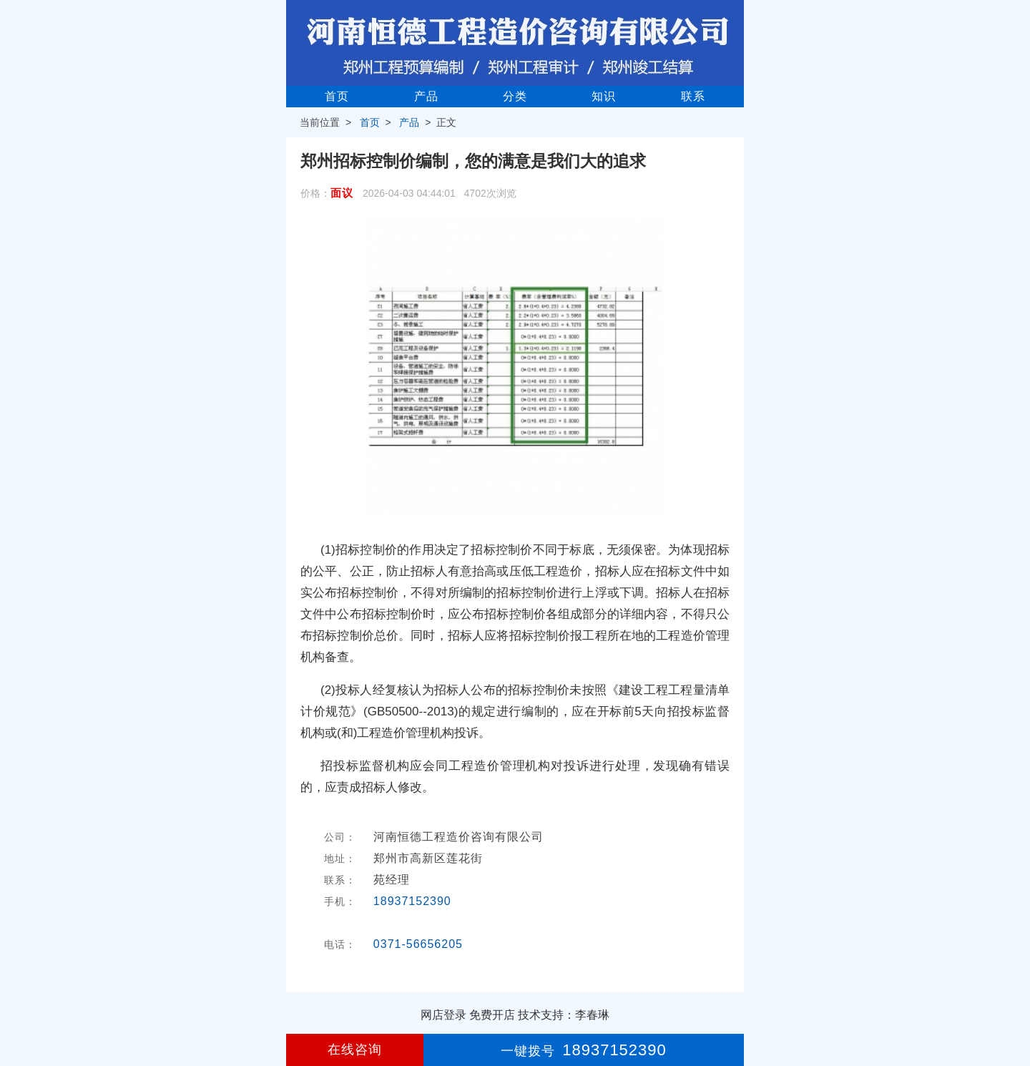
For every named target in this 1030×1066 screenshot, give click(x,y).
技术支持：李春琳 (563, 1015)
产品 (426, 96)
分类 (515, 96)
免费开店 (492, 1015)
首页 (337, 96)
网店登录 (443, 1015)
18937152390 (412, 901)
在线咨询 (355, 1049)
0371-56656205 (418, 944)
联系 (693, 96)
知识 (604, 96)
